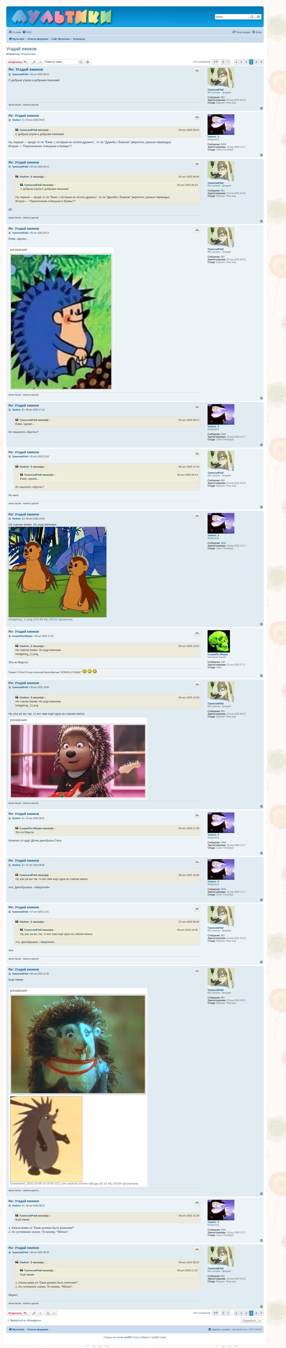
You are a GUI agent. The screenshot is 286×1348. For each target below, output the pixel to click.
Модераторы (28, 54)
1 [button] (228, 62)
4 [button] (236, 62)
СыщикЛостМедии (218, 654)
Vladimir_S (213, 137)
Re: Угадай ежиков (25, 69)
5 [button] (241, 62)
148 (223, 662)
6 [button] (246, 62)
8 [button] (256, 62)
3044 (223, 144)
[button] (215, 62)
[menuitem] (26, 32)
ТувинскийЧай (215, 90)
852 (223, 97)
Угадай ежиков (21, 48)
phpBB (127, 1337)
